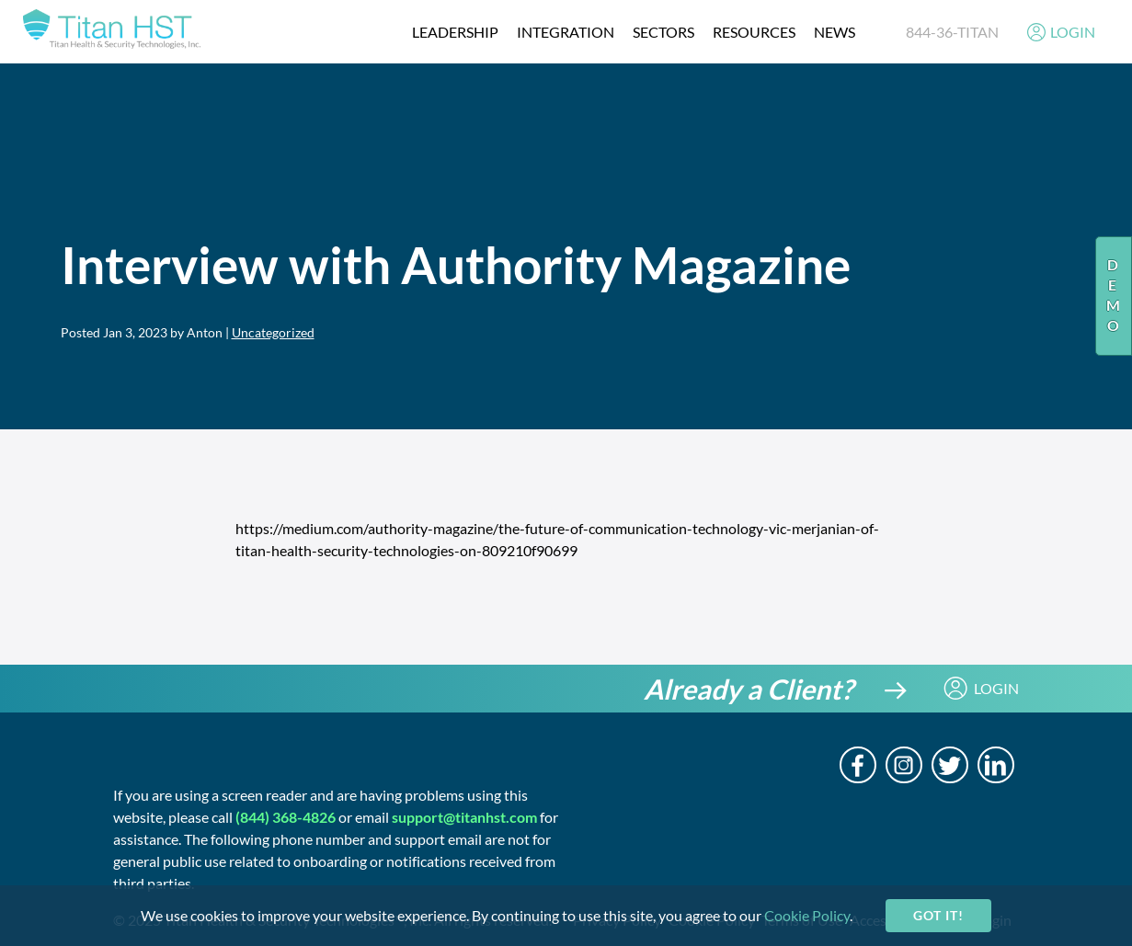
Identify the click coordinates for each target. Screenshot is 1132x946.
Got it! (938, 915)
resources (754, 31)
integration (565, 31)
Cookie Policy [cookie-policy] (807, 915)
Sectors (663, 31)
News (834, 31)
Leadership (455, 31)
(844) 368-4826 (285, 817)
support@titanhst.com (464, 817)
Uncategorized (273, 332)
